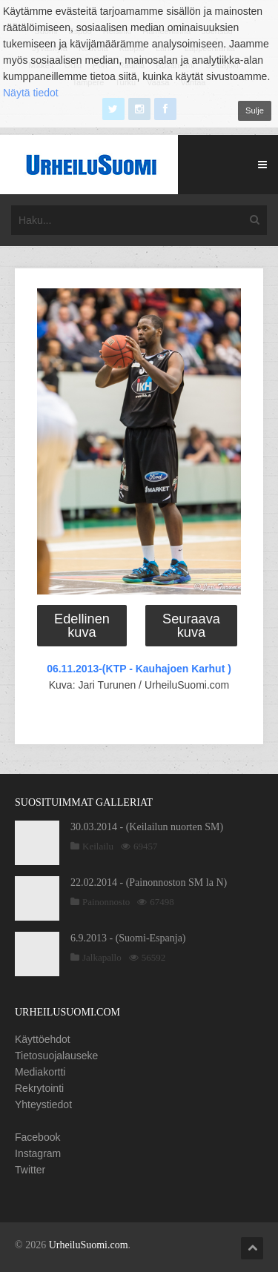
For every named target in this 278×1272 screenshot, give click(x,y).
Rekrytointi (39, 1088)
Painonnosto (106, 901)
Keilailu (97, 846)
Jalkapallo (102, 957)
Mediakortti (40, 1072)
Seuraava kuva (191, 626)
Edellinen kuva (82, 626)
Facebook (37, 1137)
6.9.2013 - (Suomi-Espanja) (128, 938)
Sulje (254, 110)
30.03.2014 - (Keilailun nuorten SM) (146, 826)
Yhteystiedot (43, 1104)
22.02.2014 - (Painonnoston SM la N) (148, 882)
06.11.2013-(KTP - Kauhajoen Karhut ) (139, 669)
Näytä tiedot (31, 93)
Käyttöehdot (42, 1039)
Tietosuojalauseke (56, 1055)
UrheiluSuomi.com (88, 1245)
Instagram (38, 1153)
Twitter (30, 1170)
